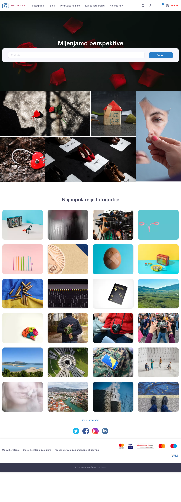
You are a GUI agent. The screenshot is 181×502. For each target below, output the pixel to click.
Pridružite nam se (70, 5)
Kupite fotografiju (95, 5)
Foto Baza (101, 467)
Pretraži (161, 55)
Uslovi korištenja (11, 450)
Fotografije (38, 5)
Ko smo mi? (116, 5)
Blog (52, 5)
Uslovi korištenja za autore (37, 450)
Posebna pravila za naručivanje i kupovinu (77, 450)
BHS (173, 5)
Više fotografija (90, 420)
